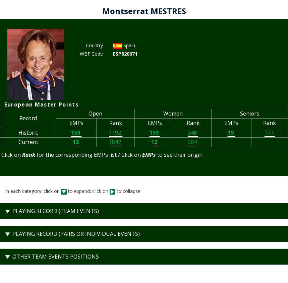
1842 (115, 142)
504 (193, 142)
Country (94, 45)
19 (231, 132)
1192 (115, 132)
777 (270, 132)
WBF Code (91, 54)
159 (76, 132)
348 (193, 132)
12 (76, 142)
